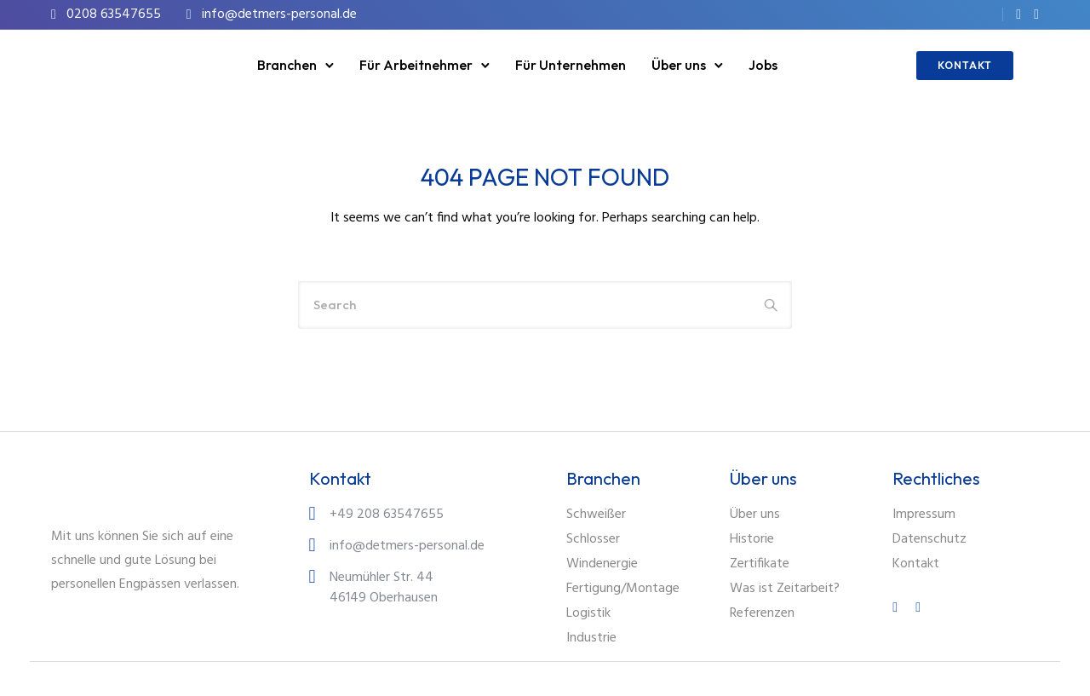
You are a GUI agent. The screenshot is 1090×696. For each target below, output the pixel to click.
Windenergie (602, 564)
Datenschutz (929, 539)
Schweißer (596, 514)
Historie (752, 539)
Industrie (591, 638)
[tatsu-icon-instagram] (1036, 14)
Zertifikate (759, 564)
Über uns (678, 64)
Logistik (588, 613)
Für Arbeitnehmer (416, 64)
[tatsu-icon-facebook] (1018, 14)
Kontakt (915, 564)
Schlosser (593, 539)
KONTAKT (965, 65)
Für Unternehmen (570, 64)
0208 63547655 (113, 14)
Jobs (763, 64)
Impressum (923, 514)
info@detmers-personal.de (279, 14)
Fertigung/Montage (623, 589)
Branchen (287, 64)
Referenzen (762, 613)
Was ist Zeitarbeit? (785, 589)
